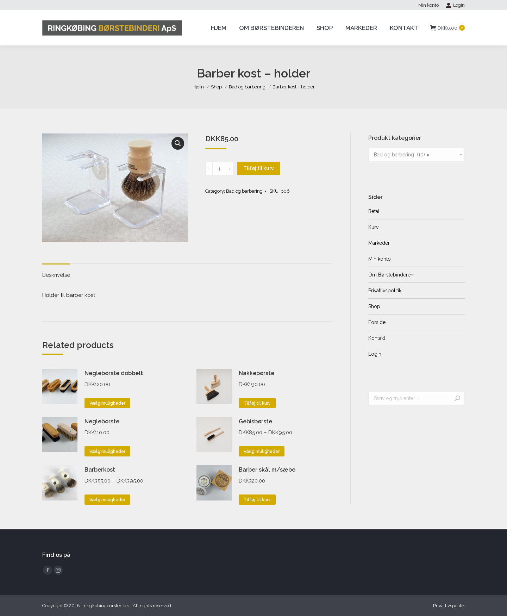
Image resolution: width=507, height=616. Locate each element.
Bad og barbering (244, 191)
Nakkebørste (256, 373)
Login (455, 5)
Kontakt (376, 338)
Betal (374, 211)
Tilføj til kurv (258, 168)
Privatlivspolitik (384, 290)
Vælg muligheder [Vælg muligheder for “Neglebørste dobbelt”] (107, 403)
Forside (377, 322)
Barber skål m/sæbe (267, 469)
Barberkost (99, 469)
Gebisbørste (255, 421)
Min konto (379, 259)
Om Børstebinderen (390, 275)
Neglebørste (101, 421)
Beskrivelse (56, 275)
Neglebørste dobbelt (113, 373)
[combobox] (416, 154)
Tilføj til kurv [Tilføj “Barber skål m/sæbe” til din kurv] (257, 499)
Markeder (379, 243)
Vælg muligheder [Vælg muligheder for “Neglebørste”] (107, 451)
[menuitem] (428, 5)
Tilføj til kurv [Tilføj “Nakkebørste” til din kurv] (257, 403)
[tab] (56, 271)
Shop (374, 306)
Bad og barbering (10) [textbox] (401, 154)
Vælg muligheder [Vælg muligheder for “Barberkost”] (107, 499)
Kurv (373, 227)
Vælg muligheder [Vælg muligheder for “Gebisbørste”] (262, 451)
